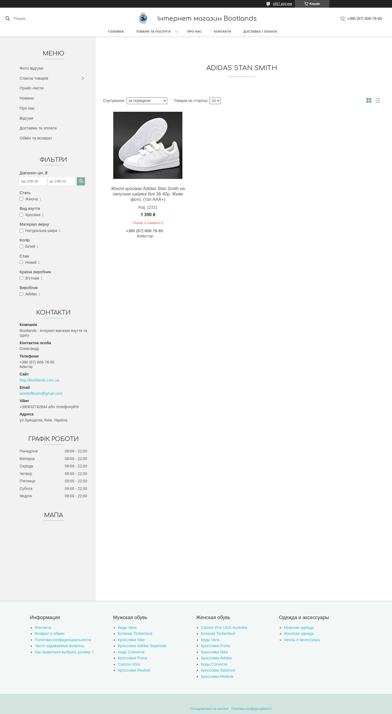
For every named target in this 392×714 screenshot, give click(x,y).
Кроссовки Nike (131, 640)
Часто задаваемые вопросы (59, 646)
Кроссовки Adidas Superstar (142, 646)
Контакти (222, 31)
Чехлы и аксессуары (302, 640)
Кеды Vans (127, 627)
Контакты (43, 627)
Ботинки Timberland (135, 633)
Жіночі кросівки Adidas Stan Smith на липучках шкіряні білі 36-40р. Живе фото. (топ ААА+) (148, 194)
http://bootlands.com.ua (39, 380)
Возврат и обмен (50, 633)
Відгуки (26, 118)
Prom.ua (221, 699)
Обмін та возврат (36, 138)
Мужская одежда (299, 627)
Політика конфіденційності (251, 709)
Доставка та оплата (38, 128)
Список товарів (34, 78)
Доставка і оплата (260, 31)
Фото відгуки (31, 68)
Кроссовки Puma (132, 658)
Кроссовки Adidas (216, 658)
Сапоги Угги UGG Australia (224, 627)
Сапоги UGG (129, 664)
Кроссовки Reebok (134, 670)
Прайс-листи (32, 88)
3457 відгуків (282, 4)
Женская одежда (299, 633)
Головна (116, 31)
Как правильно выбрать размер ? (64, 652)
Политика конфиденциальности (63, 640)
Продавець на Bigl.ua (196, 704)
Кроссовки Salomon (218, 670)
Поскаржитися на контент (209, 709)
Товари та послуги (153, 31)
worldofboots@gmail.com (41, 393)
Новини (27, 98)
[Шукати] (7, 18)
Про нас (194, 31)
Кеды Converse (131, 652)
